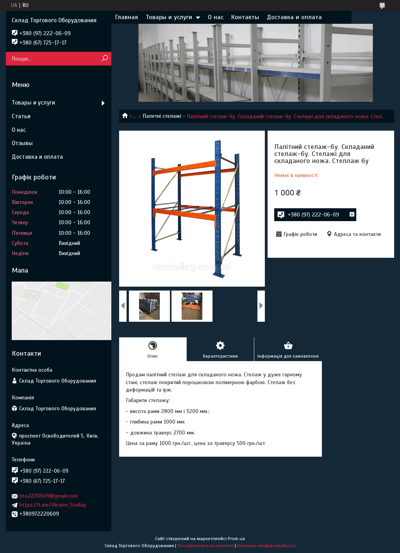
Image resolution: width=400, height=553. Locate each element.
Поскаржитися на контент (205, 545)
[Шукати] (104, 59)
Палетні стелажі (162, 116)
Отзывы (22, 143)
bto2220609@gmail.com (49, 496)
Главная (126, 17)
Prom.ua (236, 538)
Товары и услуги (169, 17)
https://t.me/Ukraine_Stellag (53, 505)
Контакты (245, 17)
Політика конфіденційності (266, 545)
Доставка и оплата (294, 17)
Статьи (21, 116)
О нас (215, 17)
